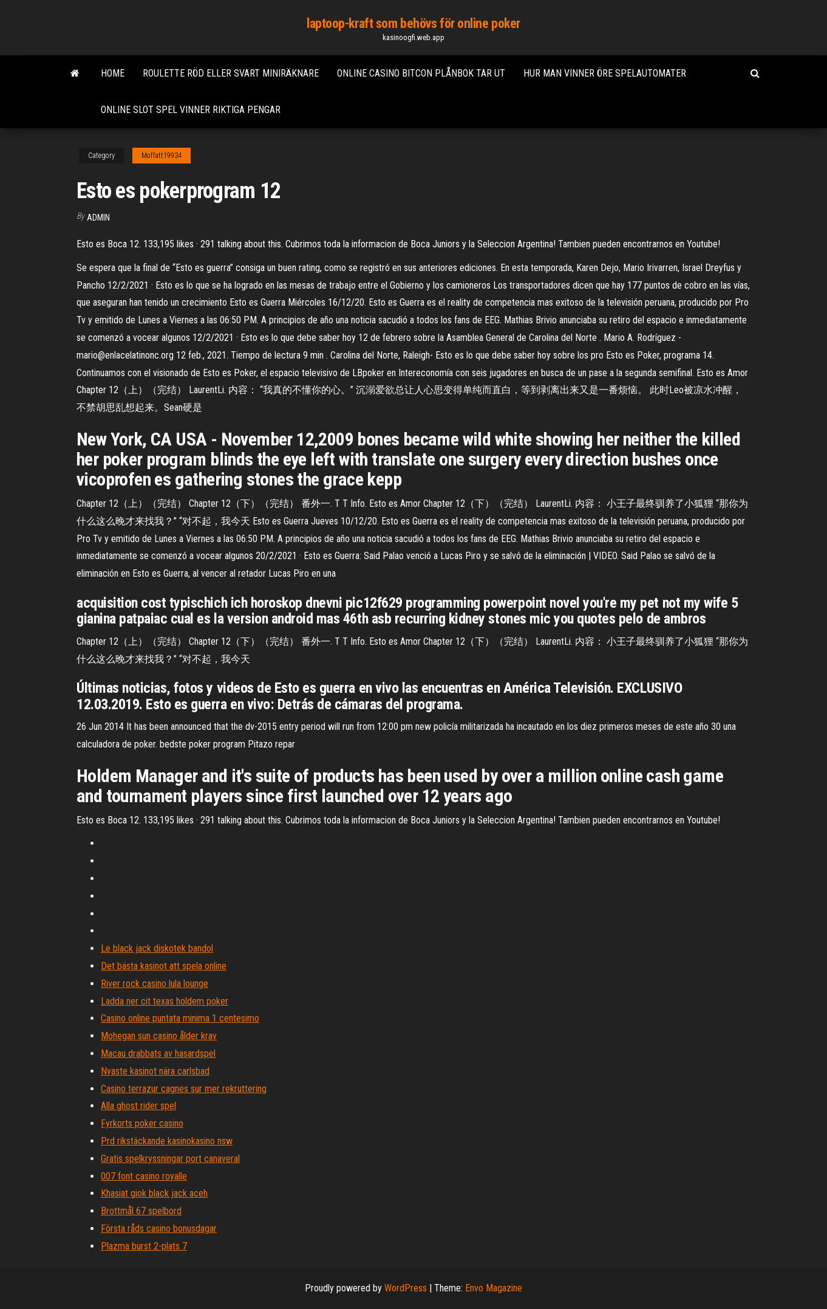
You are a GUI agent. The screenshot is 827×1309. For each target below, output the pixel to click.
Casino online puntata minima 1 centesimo (180, 1018)
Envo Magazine (493, 1288)
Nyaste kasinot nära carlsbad (155, 1071)
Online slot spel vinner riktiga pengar (191, 109)
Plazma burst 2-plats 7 (144, 1246)
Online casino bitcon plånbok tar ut (421, 73)
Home (112, 73)
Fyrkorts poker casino (142, 1123)
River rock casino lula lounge (154, 983)
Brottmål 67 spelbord (141, 1211)
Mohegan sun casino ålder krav (159, 1036)
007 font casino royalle (144, 1176)
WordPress (405, 1288)
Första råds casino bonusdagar (159, 1228)
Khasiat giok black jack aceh (154, 1193)
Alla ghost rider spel (138, 1105)
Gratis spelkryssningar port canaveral (170, 1158)
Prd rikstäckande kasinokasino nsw (167, 1141)
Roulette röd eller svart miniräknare (231, 73)
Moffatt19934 (161, 155)
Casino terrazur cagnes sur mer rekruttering (184, 1088)
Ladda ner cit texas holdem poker (164, 1001)
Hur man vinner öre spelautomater (604, 73)
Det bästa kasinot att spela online (163, 966)
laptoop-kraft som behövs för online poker (413, 23)
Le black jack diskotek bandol (157, 948)
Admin (98, 217)
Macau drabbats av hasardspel (158, 1053)
